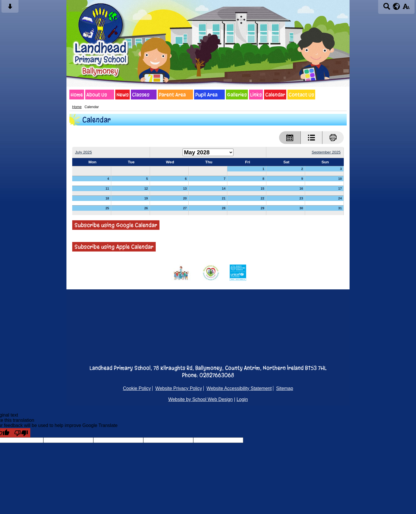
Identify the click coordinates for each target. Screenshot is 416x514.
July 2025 (83, 152)
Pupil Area (206, 94)
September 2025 (326, 152)
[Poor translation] (21, 432)
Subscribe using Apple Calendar (114, 246)
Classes (140, 94)
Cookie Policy (137, 388)
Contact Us (301, 94)
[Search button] (386, 8)
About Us (96, 94)
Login (242, 399)
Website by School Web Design (200, 399)
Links (256, 94)
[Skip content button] (10, 8)
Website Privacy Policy (178, 388)
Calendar (275, 94)
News (122, 94)
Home (76, 94)
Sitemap (284, 388)
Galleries (237, 94)
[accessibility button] (406, 8)
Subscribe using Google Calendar (116, 225)
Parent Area (172, 94)
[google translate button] (396, 6)
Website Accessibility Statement (239, 388)
